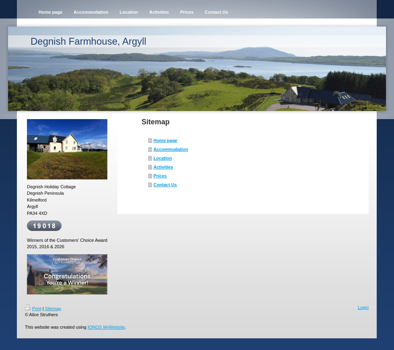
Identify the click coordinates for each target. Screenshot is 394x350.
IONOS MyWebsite (106, 327)
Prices (160, 175)
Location (163, 158)
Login (363, 307)
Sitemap (53, 308)
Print (33, 308)
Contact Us (165, 184)
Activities (163, 167)
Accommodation (171, 149)
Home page (165, 140)
